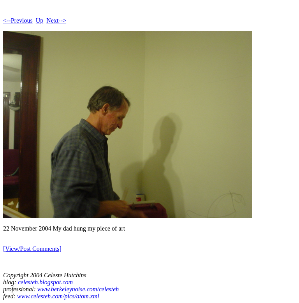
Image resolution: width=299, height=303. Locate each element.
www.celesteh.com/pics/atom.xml (58, 296)
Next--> (56, 20)
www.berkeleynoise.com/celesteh (78, 289)
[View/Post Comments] (32, 248)
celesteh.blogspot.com (45, 282)
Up (40, 20)
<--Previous (18, 20)
